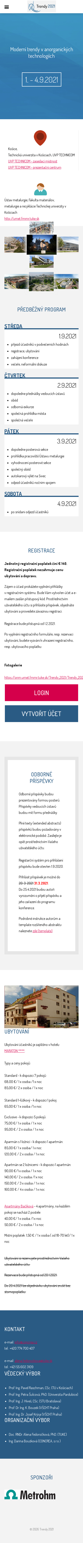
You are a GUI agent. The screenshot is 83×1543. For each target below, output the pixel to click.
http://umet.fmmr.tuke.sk (21, 218)
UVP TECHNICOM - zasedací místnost (32, 161)
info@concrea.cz (26, 1342)
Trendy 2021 (41, 6)
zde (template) (42, 931)
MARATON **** (14, 1051)
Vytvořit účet (41, 714)
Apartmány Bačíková (18, 1206)
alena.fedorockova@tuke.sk (33, 1360)
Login (41, 693)
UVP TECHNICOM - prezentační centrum (34, 167)
